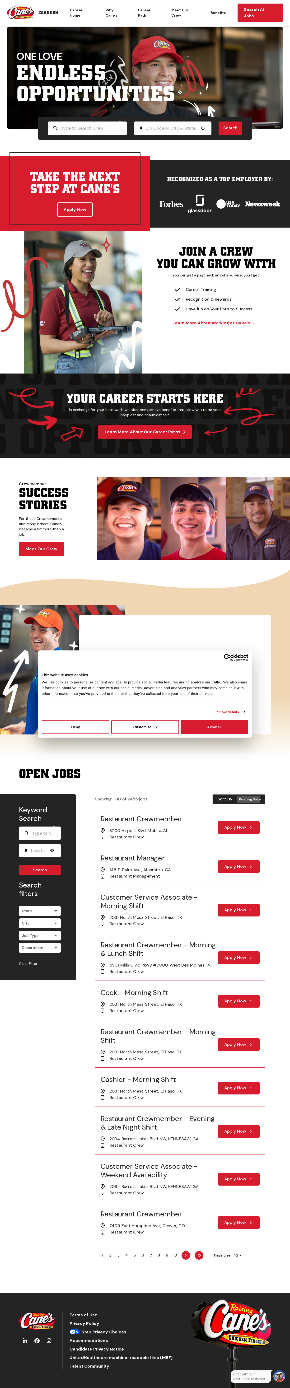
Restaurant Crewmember (141, 818)
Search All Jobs (255, 13)
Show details (228, 712)
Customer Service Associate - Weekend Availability (149, 1170)
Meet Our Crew (179, 13)
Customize (145, 727)
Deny (75, 727)
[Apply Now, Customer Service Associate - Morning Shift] (239, 910)
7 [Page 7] (151, 1255)
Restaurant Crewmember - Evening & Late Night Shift (158, 1123)
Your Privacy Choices (98, 1332)
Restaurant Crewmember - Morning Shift (158, 1036)
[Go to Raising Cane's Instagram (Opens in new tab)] (49, 1341)
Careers (48, 12)
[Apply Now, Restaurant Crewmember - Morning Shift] (239, 1044)
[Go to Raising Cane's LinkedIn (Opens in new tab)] (25, 1341)
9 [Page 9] (167, 1255)
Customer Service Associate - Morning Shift (149, 901)
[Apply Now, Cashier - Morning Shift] (239, 1088)
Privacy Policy (84, 1323)
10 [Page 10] (175, 1255)
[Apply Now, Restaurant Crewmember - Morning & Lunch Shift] (239, 957)
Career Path (144, 13)
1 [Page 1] (102, 1255)
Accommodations (89, 1340)
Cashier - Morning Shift (138, 1079)
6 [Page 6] (143, 1255)
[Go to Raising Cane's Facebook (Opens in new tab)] (37, 1341)
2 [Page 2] (110, 1255)
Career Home (76, 13)
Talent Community (89, 1366)
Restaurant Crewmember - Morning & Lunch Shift (158, 949)
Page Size (222, 1255)
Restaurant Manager (133, 858)
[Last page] (199, 1255)
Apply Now (75, 209)
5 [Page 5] (135, 1255)
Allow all (214, 727)
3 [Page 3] (118, 1255)
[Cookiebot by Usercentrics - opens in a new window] (227, 657)
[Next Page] (186, 1255)
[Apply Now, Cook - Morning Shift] (239, 1001)
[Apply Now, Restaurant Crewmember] (239, 827)
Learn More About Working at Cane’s (214, 323)
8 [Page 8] (159, 1255)
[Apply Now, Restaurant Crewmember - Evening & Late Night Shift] (239, 1131)
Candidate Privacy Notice (97, 1349)
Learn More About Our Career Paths (145, 432)
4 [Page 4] (126, 1255)
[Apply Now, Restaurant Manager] (239, 866)
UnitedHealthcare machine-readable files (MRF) (121, 1357)
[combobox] (171, 128)
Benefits (218, 12)
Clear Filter (28, 963)
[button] (203, 128)
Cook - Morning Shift (134, 992)
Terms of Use (83, 1315)
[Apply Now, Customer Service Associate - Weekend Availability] (239, 1179)
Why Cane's (111, 13)
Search (230, 128)
